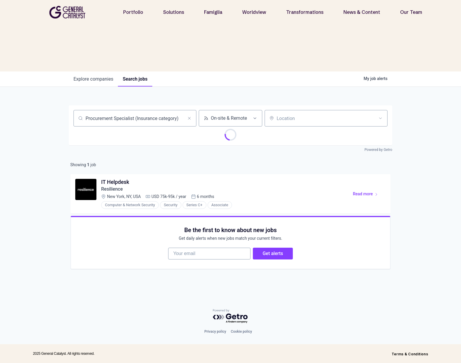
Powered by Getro (378, 150)
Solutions (173, 12)
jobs (135, 79)
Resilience (112, 189)
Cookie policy (241, 331)
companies (93, 79)
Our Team (411, 12)
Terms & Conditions (410, 354)
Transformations (304, 12)
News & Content (361, 12)
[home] (69, 12)
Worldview (254, 12)
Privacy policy (215, 331)
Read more (368, 195)
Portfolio (133, 12)
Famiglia (213, 12)
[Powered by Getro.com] (230, 316)
